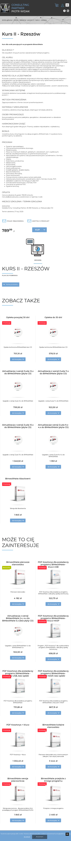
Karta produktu (12, 284)
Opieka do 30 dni (53, 317)
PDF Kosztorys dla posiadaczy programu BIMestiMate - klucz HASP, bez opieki (53, 673)
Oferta (16, 20)
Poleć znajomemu (15, 221)
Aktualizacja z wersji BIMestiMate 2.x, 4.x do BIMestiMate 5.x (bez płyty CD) (17, 618)
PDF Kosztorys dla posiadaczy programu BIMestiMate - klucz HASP (53, 618)
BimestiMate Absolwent (17, 478)
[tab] (55, 6)
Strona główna (7, 20)
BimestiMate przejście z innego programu (53, 779)
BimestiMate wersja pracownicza (17, 779)
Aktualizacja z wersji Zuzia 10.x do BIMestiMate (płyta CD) (17, 426)
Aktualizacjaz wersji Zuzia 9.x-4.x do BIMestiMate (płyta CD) (53, 426)
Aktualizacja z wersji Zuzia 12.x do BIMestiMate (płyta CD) (17, 372)
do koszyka (17, 359)
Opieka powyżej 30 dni (17, 317)
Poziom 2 (31, 20)
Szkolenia (23, 20)
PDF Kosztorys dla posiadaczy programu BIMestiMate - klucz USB (53, 564)
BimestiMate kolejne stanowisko (53, 726)
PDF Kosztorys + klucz (17, 725)
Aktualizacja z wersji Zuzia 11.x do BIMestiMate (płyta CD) (53, 372)
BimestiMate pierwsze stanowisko (17, 563)
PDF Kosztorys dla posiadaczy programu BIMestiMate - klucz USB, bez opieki (17, 673)
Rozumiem (39, 836)
